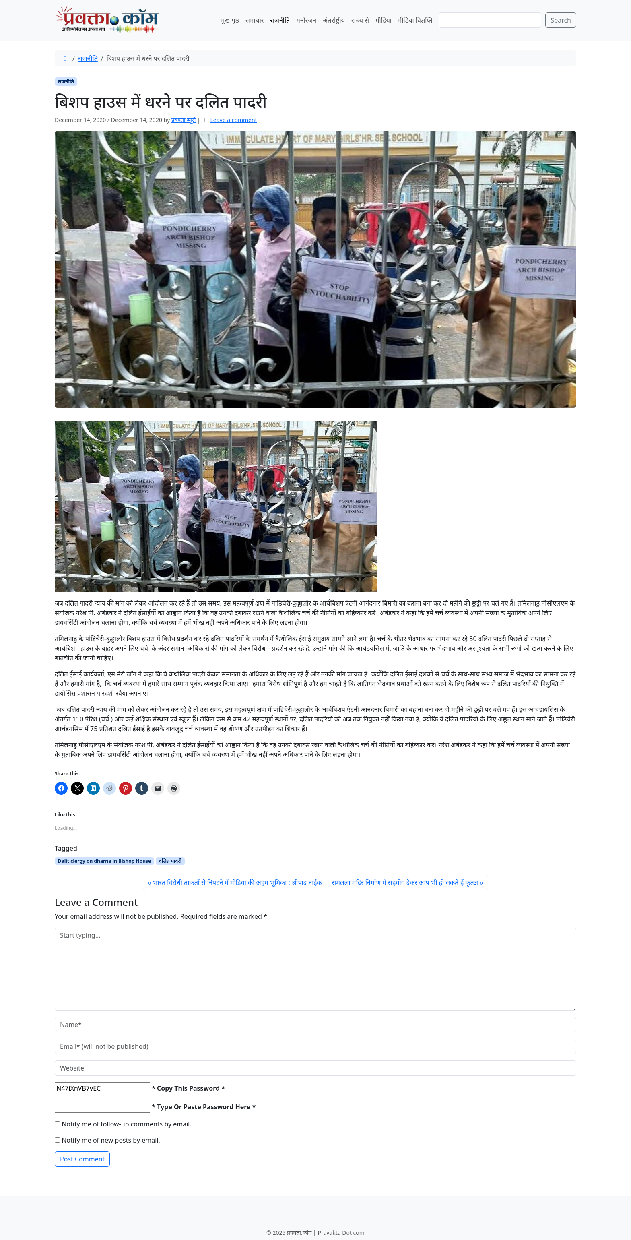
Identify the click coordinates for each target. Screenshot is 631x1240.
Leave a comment (233, 120)
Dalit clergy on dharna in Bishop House (104, 861)
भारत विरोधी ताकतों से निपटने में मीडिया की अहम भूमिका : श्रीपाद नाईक (237, 882)
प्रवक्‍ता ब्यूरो (183, 120)
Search (561, 20)
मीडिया (383, 20)
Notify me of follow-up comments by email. (127, 1124)
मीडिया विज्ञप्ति (415, 20)
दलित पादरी (170, 861)
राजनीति (280, 20)
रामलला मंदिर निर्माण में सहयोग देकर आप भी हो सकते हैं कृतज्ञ (405, 882)
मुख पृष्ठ (230, 20)
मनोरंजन (306, 20)
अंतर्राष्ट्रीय (334, 20)
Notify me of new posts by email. (111, 1140)
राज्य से (360, 20)
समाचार (254, 20)
